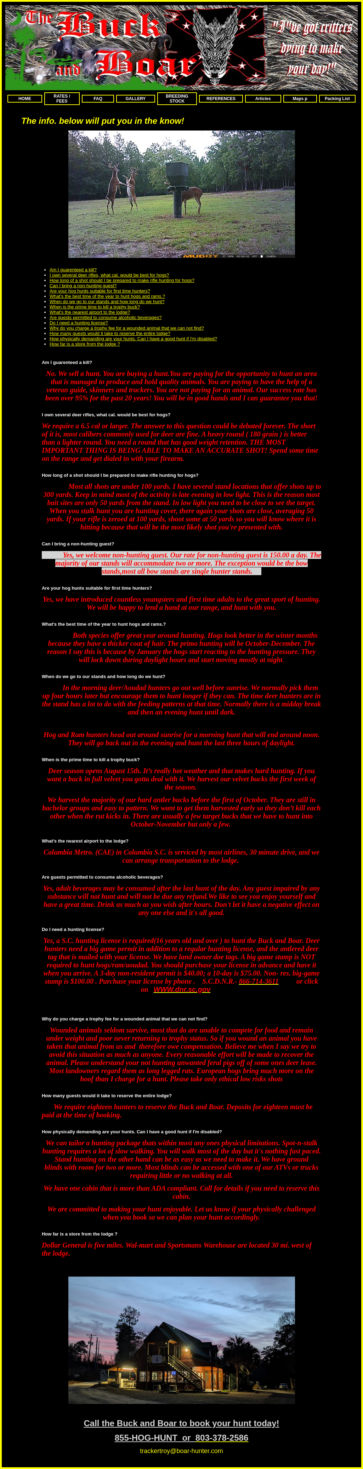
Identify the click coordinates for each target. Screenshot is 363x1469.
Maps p (300, 98)
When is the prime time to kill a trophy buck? (95, 307)
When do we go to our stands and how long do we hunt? (107, 301)
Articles (263, 98)
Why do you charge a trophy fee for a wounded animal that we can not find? (127, 328)
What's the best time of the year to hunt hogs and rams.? (107, 296)
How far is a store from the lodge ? (85, 344)
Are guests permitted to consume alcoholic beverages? (106, 317)
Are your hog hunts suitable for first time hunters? (100, 291)
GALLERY (135, 98)
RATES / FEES (62, 99)
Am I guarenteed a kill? (73, 269)
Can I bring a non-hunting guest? (83, 285)
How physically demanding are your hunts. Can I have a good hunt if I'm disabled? (133, 338)
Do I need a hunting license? (79, 322)
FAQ (97, 98)
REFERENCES (221, 98)
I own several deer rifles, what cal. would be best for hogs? (109, 275)
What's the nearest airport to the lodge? (90, 312)
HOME (24, 98)
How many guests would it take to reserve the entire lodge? (110, 333)
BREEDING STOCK (177, 99)
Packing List (337, 98)
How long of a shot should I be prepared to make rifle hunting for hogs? (122, 280)
